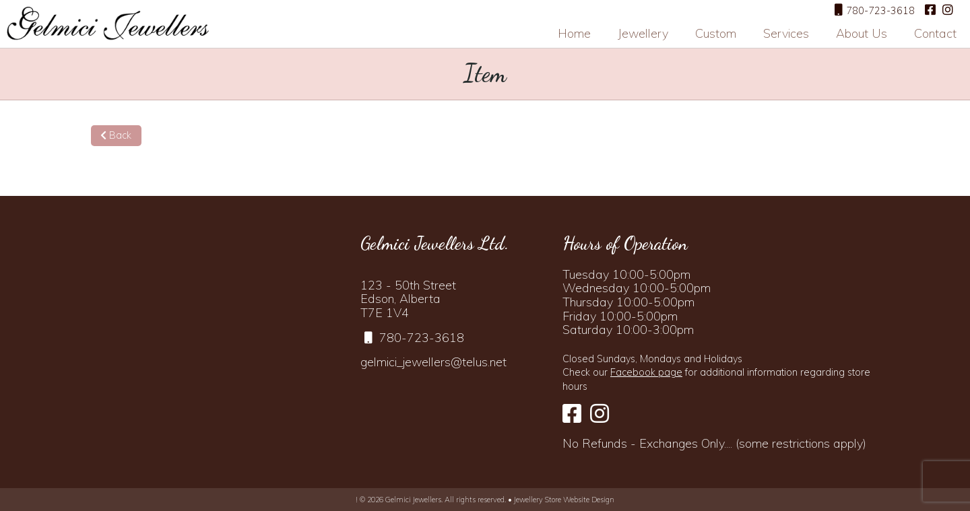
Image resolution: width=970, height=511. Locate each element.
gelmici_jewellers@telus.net (433, 362)
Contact (935, 33)
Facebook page (646, 372)
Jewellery (643, 33)
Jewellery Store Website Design (564, 499)
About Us (861, 33)
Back (115, 135)
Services (786, 33)
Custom (715, 33)
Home (574, 33)
